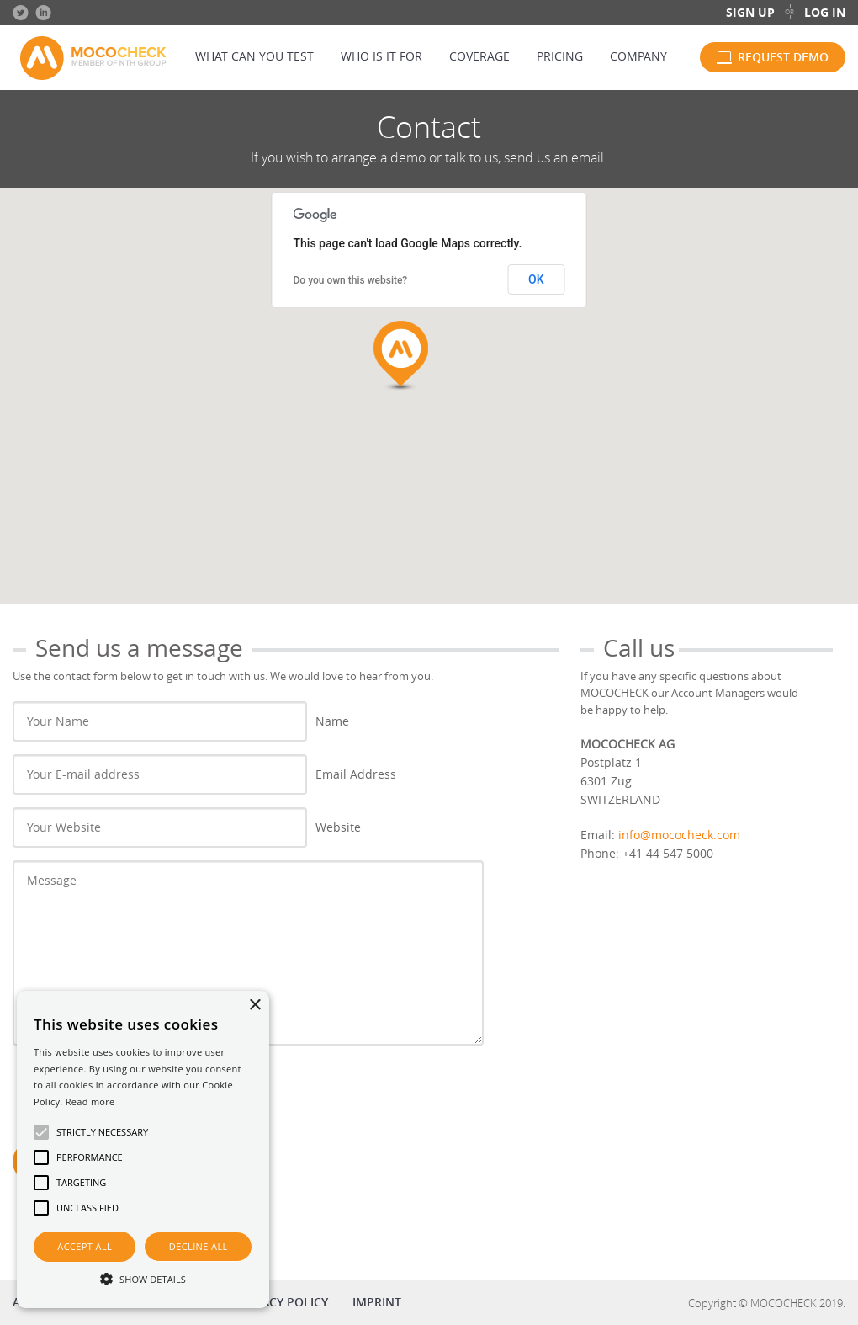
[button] (143, 1278)
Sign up (750, 12)
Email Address (355, 774)
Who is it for (381, 56)
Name (332, 721)
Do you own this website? (351, 280)
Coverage (479, 56)
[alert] (143, 1149)
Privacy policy (282, 1302)
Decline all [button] (198, 1246)
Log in (824, 12)
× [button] (254, 1005)
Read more (90, 1101)
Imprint (376, 1302)
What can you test (254, 56)
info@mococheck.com (679, 835)
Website (338, 827)
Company (638, 56)
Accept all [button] (84, 1246)
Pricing (560, 56)
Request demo (783, 57)
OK (536, 279)
